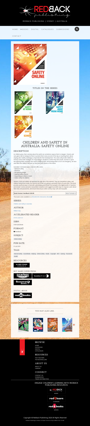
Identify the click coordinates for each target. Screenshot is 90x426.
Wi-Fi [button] (58, 254)
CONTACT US (39, 375)
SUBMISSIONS (39, 377)
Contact (16, 36)
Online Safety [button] (18, 239)
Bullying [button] (33, 254)
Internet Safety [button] (18, 254)
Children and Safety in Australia (23, 204)
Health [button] (16, 256)
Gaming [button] (63, 254)
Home (15, 29)
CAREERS (37, 368)
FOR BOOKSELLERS (41, 359)
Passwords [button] (69, 254)
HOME (37, 345)
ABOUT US (38, 366)
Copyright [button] (53, 254)
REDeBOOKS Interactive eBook (42, 197)
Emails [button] (47, 254)
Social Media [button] (26, 254)
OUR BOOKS (39, 347)
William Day (17, 211)
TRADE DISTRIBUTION (42, 379)
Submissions (62, 29)
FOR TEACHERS (39, 358)
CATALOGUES (39, 351)
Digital (35, 29)
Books (25, 29)
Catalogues (47, 29)
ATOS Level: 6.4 (18, 218)
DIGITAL (37, 349)
